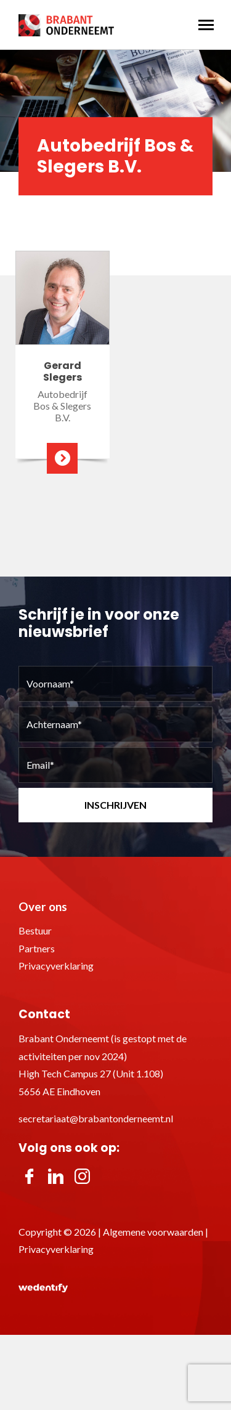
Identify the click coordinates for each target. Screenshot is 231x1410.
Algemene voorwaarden (153, 1232)
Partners (36, 948)
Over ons (42, 906)
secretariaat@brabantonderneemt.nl (95, 1118)
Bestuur (35, 930)
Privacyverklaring (56, 965)
